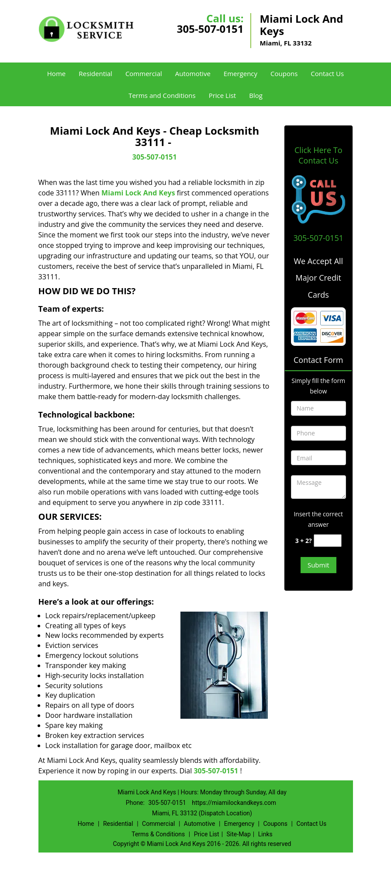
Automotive (193, 73)
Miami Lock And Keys (138, 193)
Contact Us (327, 73)
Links (265, 834)
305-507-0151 (210, 28)
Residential (95, 73)
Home (56, 73)
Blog (256, 95)
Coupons (284, 73)
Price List (222, 95)
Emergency (240, 73)
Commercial (143, 73)
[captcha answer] (328, 540)
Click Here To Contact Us (318, 155)
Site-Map (239, 834)
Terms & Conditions (158, 834)
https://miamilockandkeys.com (234, 802)
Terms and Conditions (162, 95)
